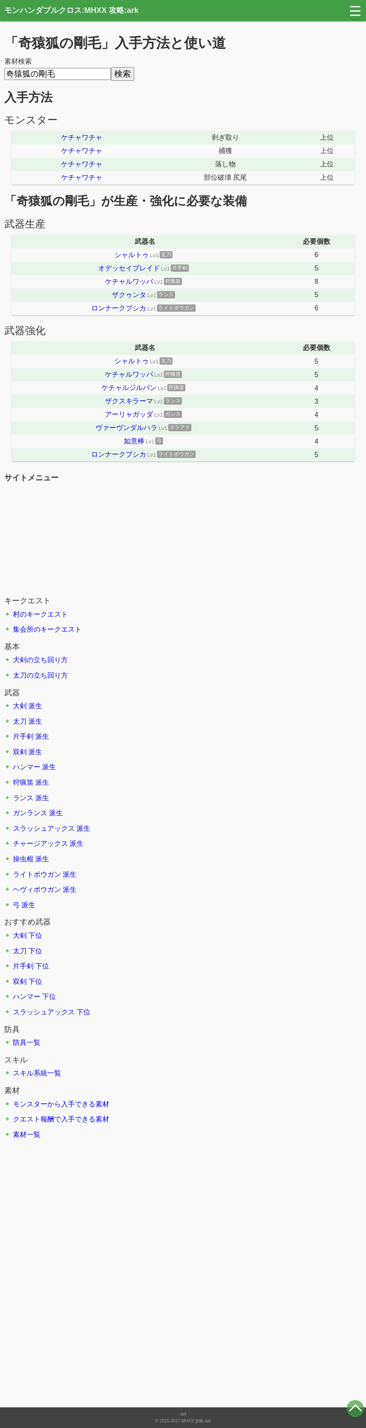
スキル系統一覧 (37, 1073)
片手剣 (23, 736)
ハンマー (26, 767)
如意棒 (134, 441)
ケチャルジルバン (129, 387)
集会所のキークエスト (47, 629)
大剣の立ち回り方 (40, 659)
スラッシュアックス (44, 828)
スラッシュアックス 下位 (51, 1012)
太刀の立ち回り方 (40, 675)
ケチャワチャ (81, 137)
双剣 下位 (27, 981)
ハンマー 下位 (34, 996)
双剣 (20, 751)
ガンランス (30, 813)
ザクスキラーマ (129, 401)
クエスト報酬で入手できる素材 (61, 1119)
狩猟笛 (23, 782)
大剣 (20, 705)
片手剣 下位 (31, 966)
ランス (23, 798)
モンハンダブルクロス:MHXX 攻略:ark (71, 10)
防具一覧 (26, 1042)
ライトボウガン (37, 874)
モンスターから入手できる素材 (61, 1104)
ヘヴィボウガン (37, 889)
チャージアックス (40, 843)
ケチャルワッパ (129, 281)
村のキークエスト (40, 614)
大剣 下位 (27, 935)
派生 (35, 705)
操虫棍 (23, 859)
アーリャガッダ (129, 414)
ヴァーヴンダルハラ (126, 427)
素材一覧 (26, 1134)
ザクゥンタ (129, 294)
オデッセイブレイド (129, 268)
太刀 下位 (27, 951)
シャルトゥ (131, 254)
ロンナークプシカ (118, 308)
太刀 (20, 721)
